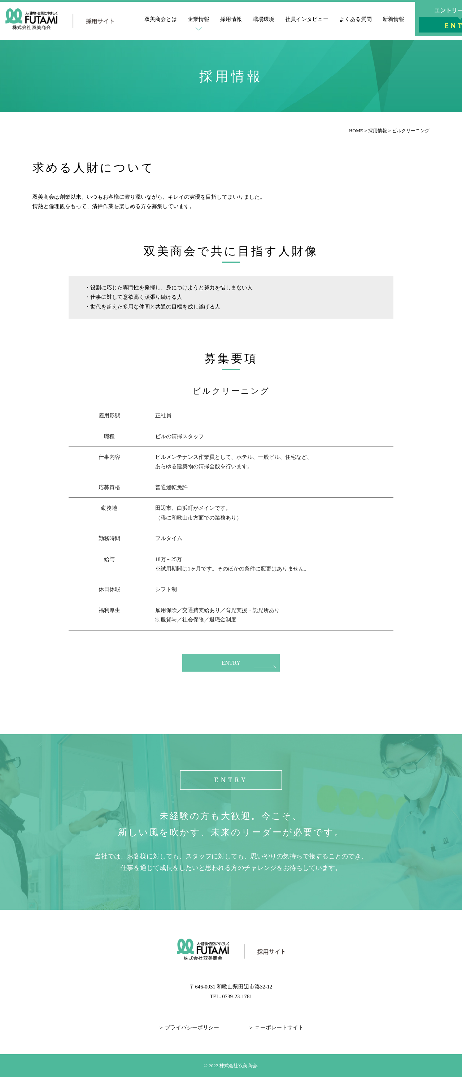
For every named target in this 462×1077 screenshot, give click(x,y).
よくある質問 (355, 19)
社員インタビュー (306, 19)
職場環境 (263, 19)
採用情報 (231, 19)
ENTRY (231, 663)
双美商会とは (160, 19)
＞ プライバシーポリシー (188, 1027)
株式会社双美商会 (238, 1065)
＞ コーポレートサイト (276, 1027)
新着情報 (393, 19)
